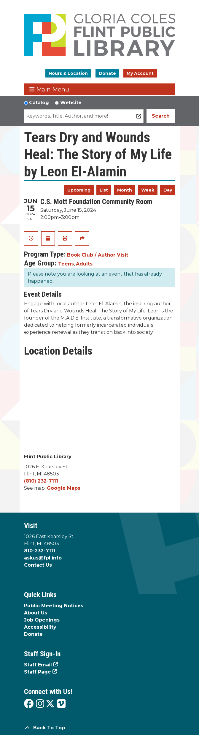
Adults (84, 264)
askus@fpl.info (43, 558)
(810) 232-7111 (41, 481)
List (104, 190)
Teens (66, 264)
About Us (35, 613)
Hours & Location (68, 73)
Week (147, 190)
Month (124, 190)
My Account (140, 73)
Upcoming (78, 190)
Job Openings (42, 620)
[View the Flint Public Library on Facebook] (29, 704)
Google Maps (63, 488)
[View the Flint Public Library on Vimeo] (61, 704)
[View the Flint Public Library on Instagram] (40, 704)
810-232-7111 (39, 551)
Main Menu (49, 89)
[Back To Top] (99, 728)
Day (167, 190)
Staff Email (38, 665)
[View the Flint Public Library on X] (50, 704)
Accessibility (40, 627)
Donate (107, 73)
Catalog (39, 102)
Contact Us (38, 565)
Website (71, 102)
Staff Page (37, 672)
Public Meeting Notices (53, 605)
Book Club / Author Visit (97, 255)
